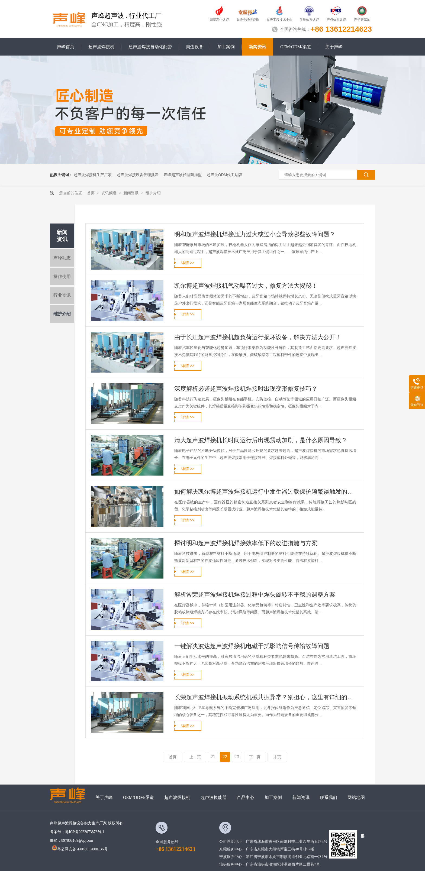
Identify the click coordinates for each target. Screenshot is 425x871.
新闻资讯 (257, 46)
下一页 (254, 757)
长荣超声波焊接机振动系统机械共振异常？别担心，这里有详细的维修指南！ (265, 697)
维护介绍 (153, 193)
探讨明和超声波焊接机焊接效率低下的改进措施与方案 (245, 543)
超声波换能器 (214, 797)
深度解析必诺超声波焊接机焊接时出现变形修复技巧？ (245, 388)
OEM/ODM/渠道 (295, 46)
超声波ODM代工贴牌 (224, 175)
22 (225, 757)
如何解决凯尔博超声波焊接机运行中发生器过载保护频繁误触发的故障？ (265, 491)
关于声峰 (334, 46)
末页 (277, 757)
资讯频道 (109, 193)
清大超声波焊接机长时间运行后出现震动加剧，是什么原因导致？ (260, 440)
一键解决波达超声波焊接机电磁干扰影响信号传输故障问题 (251, 646)
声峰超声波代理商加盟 (183, 175)
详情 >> (187, 263)
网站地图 (356, 797)
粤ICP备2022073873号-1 (84, 832)
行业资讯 (62, 295)
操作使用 (62, 276)
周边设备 (194, 46)
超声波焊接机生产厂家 (93, 175)
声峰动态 (62, 257)
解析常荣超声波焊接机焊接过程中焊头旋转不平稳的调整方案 (254, 594)
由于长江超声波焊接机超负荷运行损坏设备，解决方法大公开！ (257, 337)
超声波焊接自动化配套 (150, 46)
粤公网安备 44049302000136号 (80, 849)
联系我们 (328, 797)
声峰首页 (65, 46)
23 (236, 757)
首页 (91, 193)
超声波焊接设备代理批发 (138, 175)
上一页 (195, 757)
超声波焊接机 (101, 46)
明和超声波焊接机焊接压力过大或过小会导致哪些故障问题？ (254, 234)
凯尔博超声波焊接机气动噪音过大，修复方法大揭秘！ (245, 285)
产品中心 (245, 797)
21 (213, 757)
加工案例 (226, 46)
